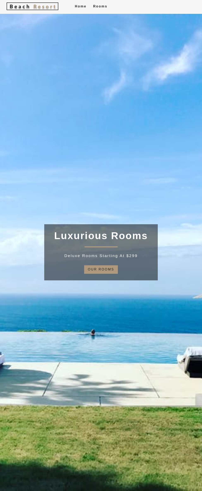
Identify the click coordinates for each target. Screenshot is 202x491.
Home (80, 6)
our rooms (101, 269)
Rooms (100, 6)
